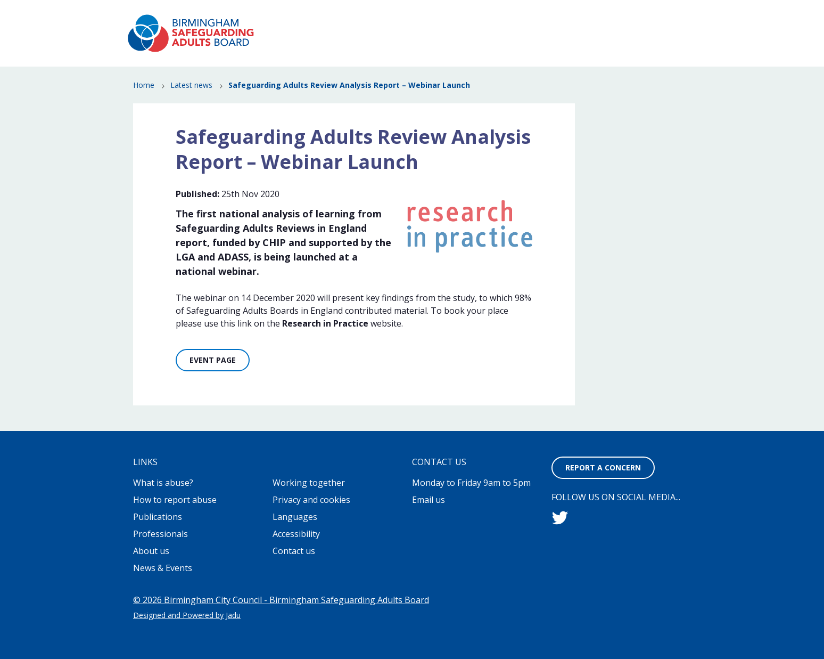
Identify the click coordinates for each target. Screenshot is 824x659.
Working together (309, 483)
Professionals (640, 55)
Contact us (294, 551)
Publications (642, 40)
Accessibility (296, 534)
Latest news (191, 85)
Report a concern (654, 16)
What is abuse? (382, 40)
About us (151, 551)
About (412, 16)
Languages (295, 517)
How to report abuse (475, 40)
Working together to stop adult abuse (498, 16)
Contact (586, 16)
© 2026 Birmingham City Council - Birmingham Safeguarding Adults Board (281, 600)
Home (143, 85)
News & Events (567, 40)
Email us (428, 500)
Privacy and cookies (311, 500)
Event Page (212, 360)
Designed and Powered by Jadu (187, 615)
